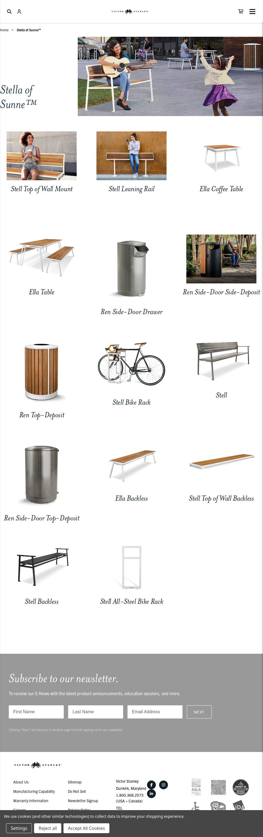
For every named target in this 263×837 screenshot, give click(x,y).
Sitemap (75, 781)
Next (199, 711)
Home (4, 30)
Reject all (47, 828)
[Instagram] (163, 784)
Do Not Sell (77, 791)
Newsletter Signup (83, 800)
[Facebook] (151, 784)
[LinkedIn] (151, 793)
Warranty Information (30, 800)
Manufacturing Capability (34, 791)
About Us (21, 781)
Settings (19, 828)
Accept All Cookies (86, 828)
